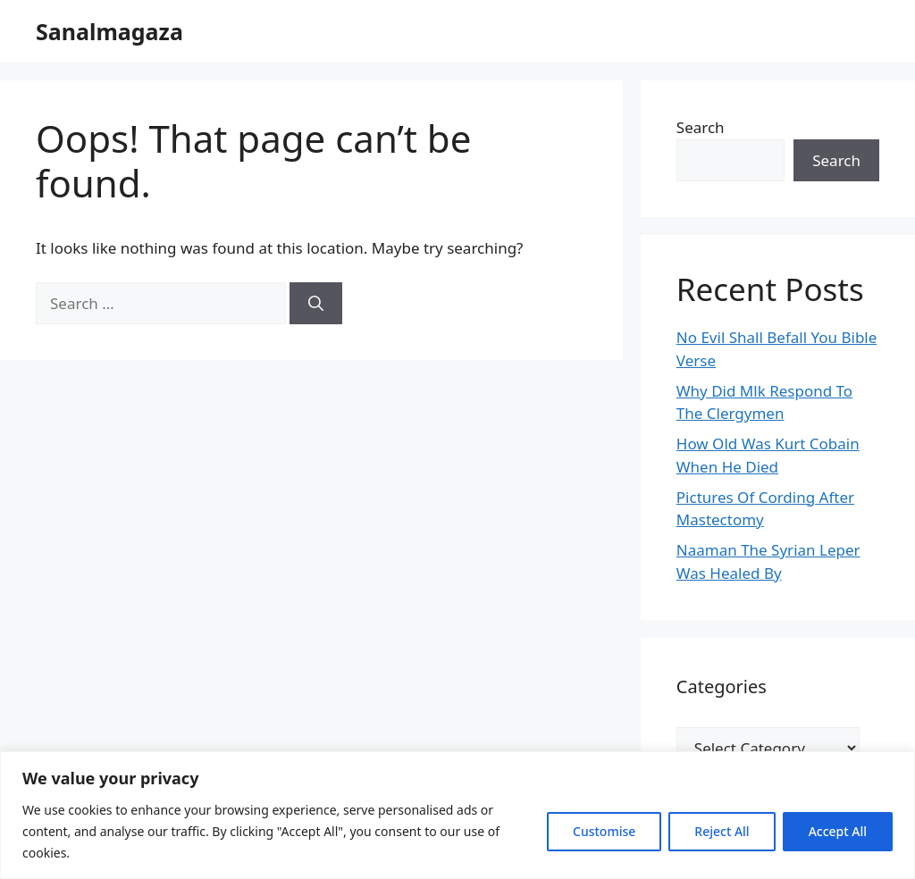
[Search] (316, 303)
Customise (604, 831)
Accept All (838, 831)
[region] (457, 815)
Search (700, 127)
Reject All (721, 831)
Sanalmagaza (109, 31)
